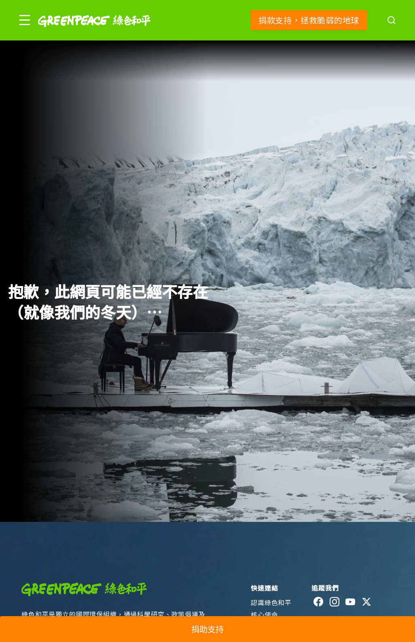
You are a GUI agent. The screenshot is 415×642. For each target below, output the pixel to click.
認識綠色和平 (271, 602)
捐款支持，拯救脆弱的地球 (308, 20)
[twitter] (367, 602)
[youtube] (350, 602)
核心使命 (264, 614)
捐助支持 (207, 629)
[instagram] (335, 602)
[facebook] (318, 602)
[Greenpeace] (94, 32)
